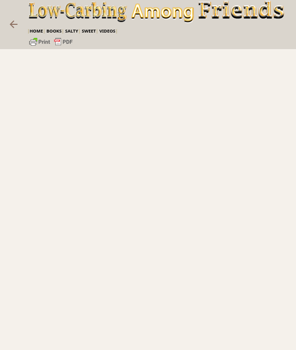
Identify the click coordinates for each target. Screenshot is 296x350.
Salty (71, 31)
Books (54, 31)
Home (36, 31)
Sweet (89, 31)
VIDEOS (107, 31)
